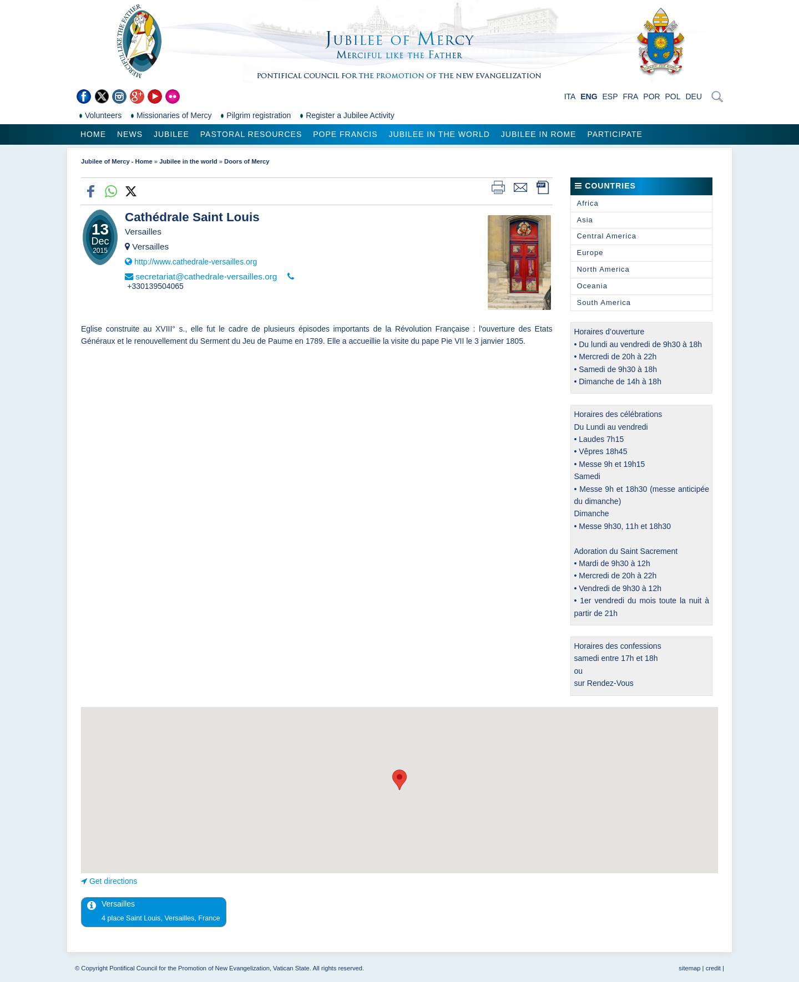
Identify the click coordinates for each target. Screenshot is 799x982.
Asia (585, 220)
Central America (606, 236)
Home (93, 134)
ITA (570, 96)
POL (673, 96)
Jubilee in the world (439, 134)
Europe (590, 252)
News (130, 134)
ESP (610, 96)
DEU (693, 96)
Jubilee (171, 134)
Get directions (113, 881)
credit (713, 968)
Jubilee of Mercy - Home (117, 161)
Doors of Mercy (246, 161)
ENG (588, 96)
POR (651, 96)
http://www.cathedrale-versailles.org (195, 261)
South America (604, 302)
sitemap (689, 968)
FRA (630, 96)
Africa (587, 203)
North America (603, 269)
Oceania (592, 286)
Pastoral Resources (251, 134)
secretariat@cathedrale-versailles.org (206, 276)
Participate (614, 134)
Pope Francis (345, 134)
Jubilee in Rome (539, 134)
